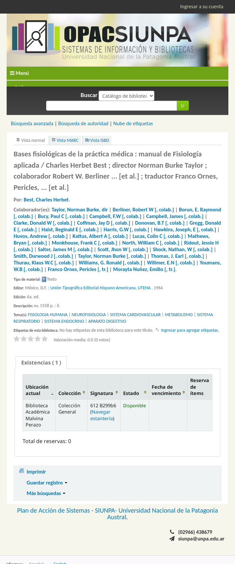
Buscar (89, 95)
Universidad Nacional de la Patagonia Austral (162, 513)
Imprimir (36, 472)
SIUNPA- (106, 510)
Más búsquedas (46, 493)
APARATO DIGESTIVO (107, 321)
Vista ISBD (99, 140)
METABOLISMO (179, 314)
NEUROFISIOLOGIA (89, 314)
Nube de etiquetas (133, 123)
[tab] (41, 362)
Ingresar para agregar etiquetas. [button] (190, 330)
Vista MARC (67, 140)
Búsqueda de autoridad (83, 123)
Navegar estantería (101, 415)
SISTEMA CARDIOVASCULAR (135, 314)
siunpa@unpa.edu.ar (201, 539)
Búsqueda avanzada (32, 123)
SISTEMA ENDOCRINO (64, 321)
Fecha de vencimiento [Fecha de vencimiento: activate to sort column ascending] (166, 390)
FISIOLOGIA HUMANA (47, 314)
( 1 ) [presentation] (41, 362)
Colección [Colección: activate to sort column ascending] (69, 393)
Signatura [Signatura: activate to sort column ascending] (101, 393)
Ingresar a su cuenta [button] (201, 6)
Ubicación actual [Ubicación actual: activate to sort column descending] (37, 390)
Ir (183, 105)
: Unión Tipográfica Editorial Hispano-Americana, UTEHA (99, 288)
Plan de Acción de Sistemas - (56, 510)
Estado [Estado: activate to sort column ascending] (131, 393)
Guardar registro (47, 482)
